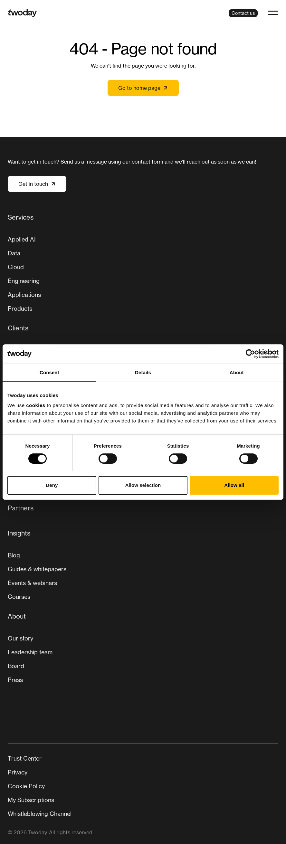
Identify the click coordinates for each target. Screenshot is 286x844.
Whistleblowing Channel (40, 813)
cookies (35, 405)
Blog (14, 555)
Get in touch (37, 184)
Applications (24, 294)
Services (20, 217)
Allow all (234, 485)
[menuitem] (143, 265)
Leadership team (30, 652)
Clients (18, 328)
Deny (52, 485)
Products (20, 308)
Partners (20, 508)
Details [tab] (143, 372)
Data (14, 253)
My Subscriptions (31, 799)
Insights (19, 533)
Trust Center (25, 758)
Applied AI (22, 239)
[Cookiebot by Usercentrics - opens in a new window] (250, 354)
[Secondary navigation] (143, 786)
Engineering (24, 280)
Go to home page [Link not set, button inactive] (143, 88)
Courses (19, 596)
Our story (20, 638)
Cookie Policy (26, 786)
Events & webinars (32, 582)
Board (16, 665)
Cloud (16, 266)
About (17, 616)
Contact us (243, 13)
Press (15, 679)
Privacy (17, 772)
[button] (273, 13)
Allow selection (143, 485)
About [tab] (237, 372)
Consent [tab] (49, 372)
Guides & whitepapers (37, 569)
